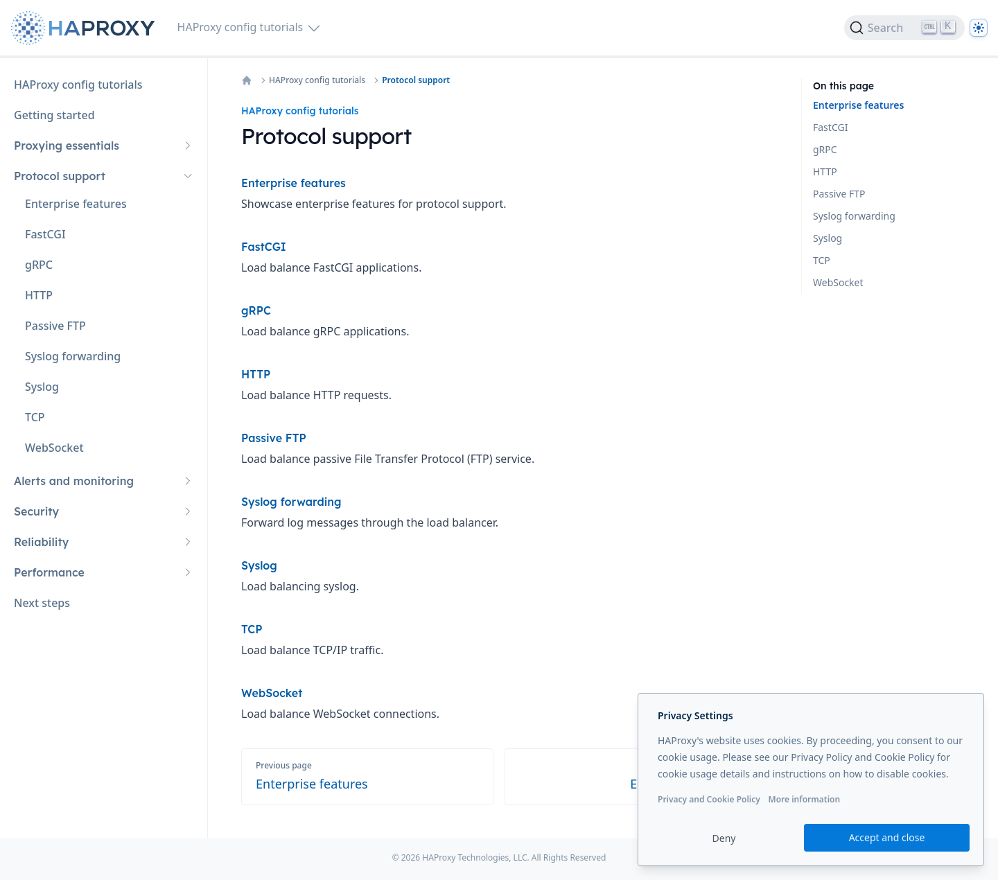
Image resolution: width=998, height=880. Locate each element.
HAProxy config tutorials (317, 80)
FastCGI (830, 127)
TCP (821, 260)
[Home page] (86, 28)
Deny (724, 838)
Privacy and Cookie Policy (709, 799)
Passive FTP (839, 193)
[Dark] (978, 27)
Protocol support (416, 80)
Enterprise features (858, 105)
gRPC (825, 149)
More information (804, 799)
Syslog (827, 238)
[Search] (904, 27)
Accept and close (887, 837)
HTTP (825, 171)
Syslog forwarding (854, 215)
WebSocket (838, 282)
